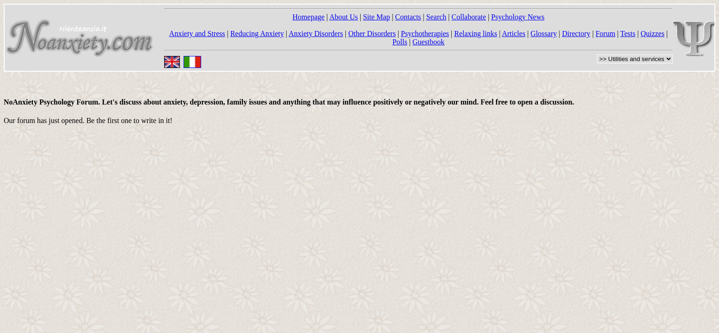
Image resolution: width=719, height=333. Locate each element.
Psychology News (517, 17)
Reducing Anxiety (257, 33)
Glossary (543, 33)
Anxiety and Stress (197, 33)
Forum (605, 33)
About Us (343, 17)
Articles (513, 33)
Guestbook (428, 42)
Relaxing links (475, 33)
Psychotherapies (425, 33)
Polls (400, 42)
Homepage (309, 17)
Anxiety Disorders (316, 33)
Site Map (376, 17)
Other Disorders (372, 33)
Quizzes (652, 33)
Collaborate (469, 17)
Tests (628, 33)
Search (436, 17)
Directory (576, 33)
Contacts (408, 17)
